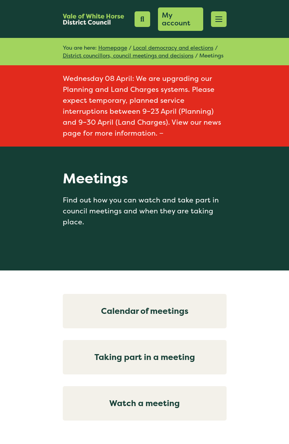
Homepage (112, 47)
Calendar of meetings (144, 311)
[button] (219, 19)
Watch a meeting (144, 403)
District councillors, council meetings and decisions (128, 55)
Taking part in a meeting (144, 357)
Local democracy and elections (173, 47)
